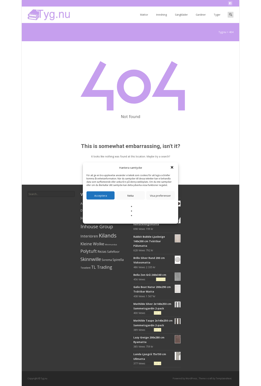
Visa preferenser (160, 195)
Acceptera (100, 195)
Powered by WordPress (185, 378)
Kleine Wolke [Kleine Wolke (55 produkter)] (92, 243)
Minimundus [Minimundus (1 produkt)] (111, 244)
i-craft (209, 378)
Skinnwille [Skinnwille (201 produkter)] (90, 259)
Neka (130, 195)
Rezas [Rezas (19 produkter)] (102, 251)
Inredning (161, 18)
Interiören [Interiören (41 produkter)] (89, 236)
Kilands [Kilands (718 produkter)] (108, 235)
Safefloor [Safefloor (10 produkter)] (113, 252)
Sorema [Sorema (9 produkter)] (107, 260)
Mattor (144, 18)
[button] (172, 167)
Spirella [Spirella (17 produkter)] (118, 259)
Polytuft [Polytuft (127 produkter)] (88, 251)
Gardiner (201, 18)
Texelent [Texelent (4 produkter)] (85, 267)
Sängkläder (181, 18)
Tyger (217, 18)
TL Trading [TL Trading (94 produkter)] (101, 267)
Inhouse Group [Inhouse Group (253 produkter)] (96, 226)
